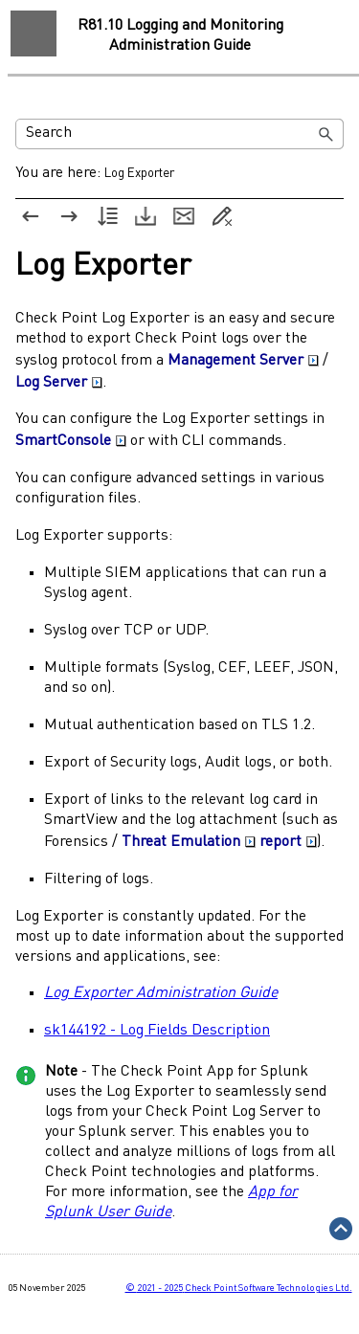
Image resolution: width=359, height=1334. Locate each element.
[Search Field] (179, 134)
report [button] (288, 842)
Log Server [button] (58, 382)
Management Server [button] (243, 360)
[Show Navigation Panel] (33, 33)
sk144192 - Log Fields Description (157, 1030)
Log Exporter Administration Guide (161, 993)
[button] (326, 134)
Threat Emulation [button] (189, 842)
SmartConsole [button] (70, 441)
